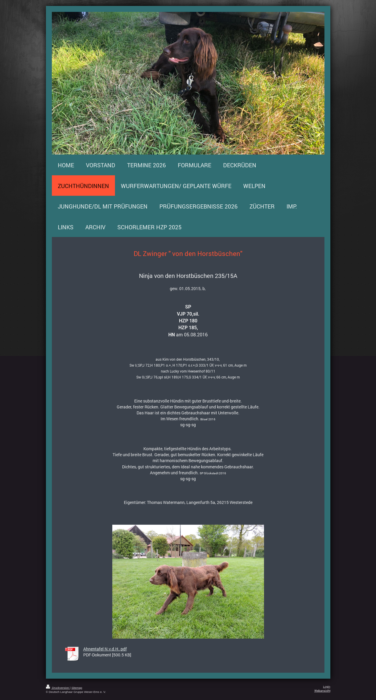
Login (326, 686)
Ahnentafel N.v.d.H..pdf (105, 649)
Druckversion (58, 687)
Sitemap (76, 687)
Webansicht (322, 691)
